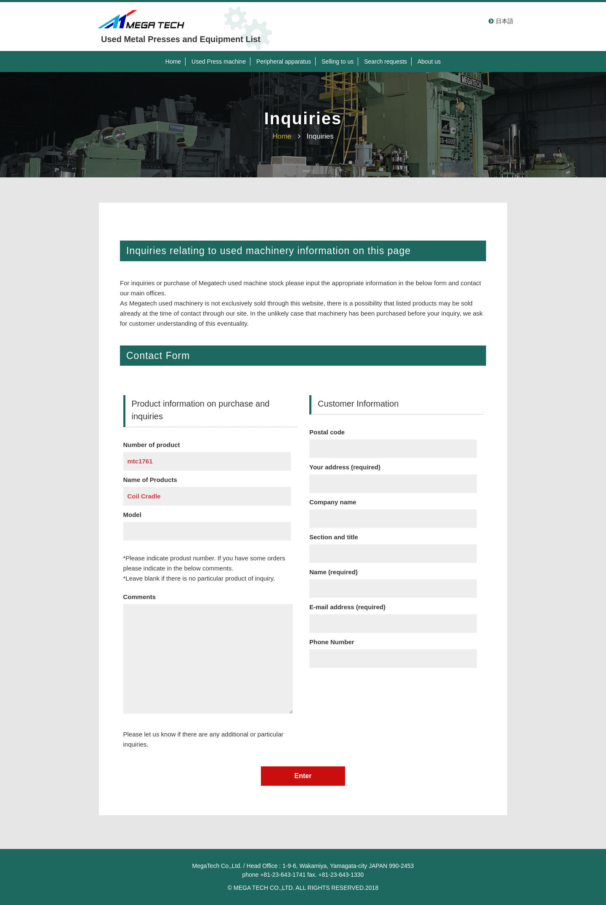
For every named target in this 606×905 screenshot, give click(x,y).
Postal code (393, 440)
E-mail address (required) (393, 615)
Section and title (393, 545)
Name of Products (207, 488)
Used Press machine (218, 61)
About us (429, 61)
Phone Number (393, 650)
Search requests (385, 61)
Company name (393, 510)
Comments (208, 655)
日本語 (504, 21)
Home (173, 61)
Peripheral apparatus (283, 61)
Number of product (207, 453)
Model (207, 523)
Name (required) (393, 580)
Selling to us (338, 61)
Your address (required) (393, 475)
